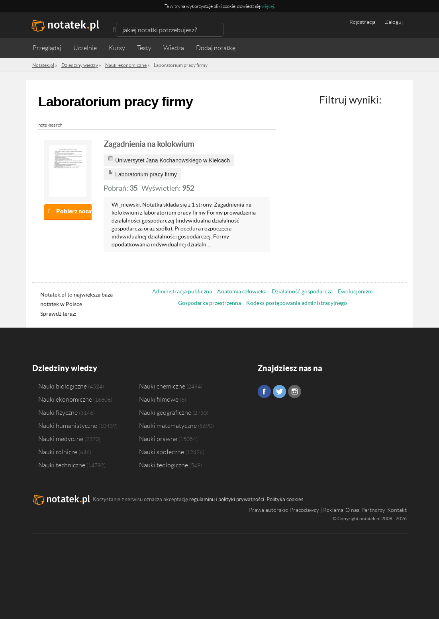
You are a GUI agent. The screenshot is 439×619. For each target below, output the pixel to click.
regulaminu (202, 499)
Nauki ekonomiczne (65, 399)
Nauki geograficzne (165, 412)
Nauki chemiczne (162, 386)
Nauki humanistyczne (67, 425)
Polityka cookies (285, 499)
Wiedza (173, 48)
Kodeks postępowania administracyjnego (296, 303)
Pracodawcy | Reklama (316, 510)
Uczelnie (85, 48)
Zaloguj (394, 22)
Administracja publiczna (182, 291)
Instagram (294, 391)
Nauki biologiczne (62, 386)
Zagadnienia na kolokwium (149, 144)
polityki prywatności (241, 499)
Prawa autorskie (268, 510)
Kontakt (397, 510)
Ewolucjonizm (355, 291)
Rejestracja (362, 22)
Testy (144, 48)
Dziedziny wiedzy (64, 368)
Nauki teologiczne (163, 465)
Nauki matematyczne (168, 425)
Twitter (279, 391)
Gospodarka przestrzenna (209, 303)
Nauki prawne (158, 438)
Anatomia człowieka (242, 291)
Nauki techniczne (61, 465)
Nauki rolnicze (57, 451)
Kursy (117, 48)
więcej (267, 6)
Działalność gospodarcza (302, 291)
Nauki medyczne (60, 438)
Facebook (264, 391)
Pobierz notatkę (74, 211)
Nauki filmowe (158, 399)
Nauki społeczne (161, 451)
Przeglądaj (47, 48)
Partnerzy (373, 510)
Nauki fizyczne (58, 412)
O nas (352, 510)
